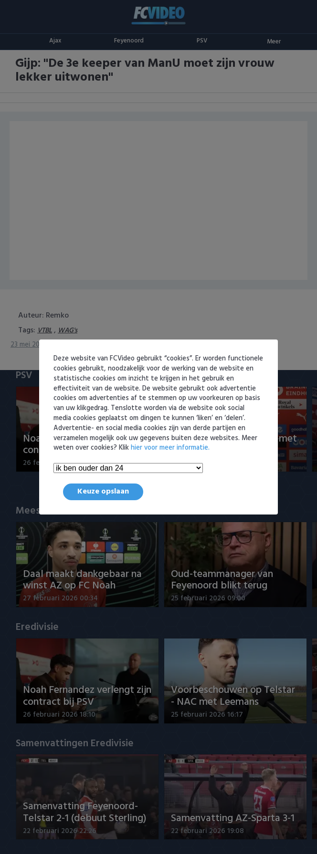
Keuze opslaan (103, 491)
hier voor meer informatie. (170, 447)
